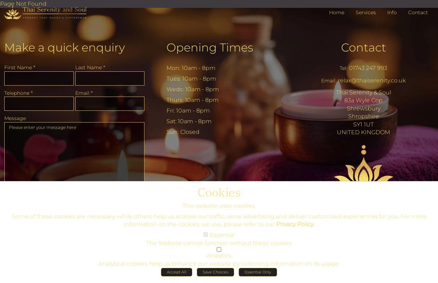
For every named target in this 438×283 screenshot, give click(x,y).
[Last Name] (110, 78)
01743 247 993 (368, 68)
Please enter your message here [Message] (74, 157)
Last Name (90, 67)
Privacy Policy (294, 226)
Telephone (18, 93)
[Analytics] (219, 251)
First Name (19, 67)
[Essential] (205, 236)
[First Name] (39, 78)
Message (15, 118)
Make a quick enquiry (64, 47)
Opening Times (209, 47)
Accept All (176, 274)
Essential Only (258, 274)
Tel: (343, 68)
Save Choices (215, 274)
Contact (363, 47)
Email (84, 93)
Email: (328, 80)
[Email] (110, 104)
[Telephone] (39, 104)
